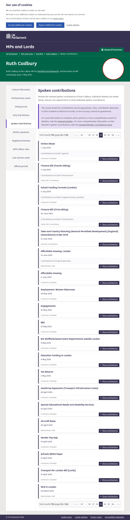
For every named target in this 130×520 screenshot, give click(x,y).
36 (113, 135)
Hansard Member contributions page (95, 125)
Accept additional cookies (20, 25)
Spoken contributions (21, 123)
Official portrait (21, 166)
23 (82, 135)
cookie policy (58, 19)
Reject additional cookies (50, 25)
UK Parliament (12, 54)
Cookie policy (66, 517)
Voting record (21, 106)
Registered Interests (21, 141)
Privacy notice (96, 517)
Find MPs (39, 54)
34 (105, 135)
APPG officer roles (21, 149)
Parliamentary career (21, 98)
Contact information (21, 89)
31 (93, 135)
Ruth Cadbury (51, 54)
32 (97, 135)
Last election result (21, 158)
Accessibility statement (114, 517)
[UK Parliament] (16, 36)
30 (89, 135)
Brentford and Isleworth (48, 71)
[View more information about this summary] (79, 151)
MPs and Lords (20, 46)
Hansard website (65, 121)
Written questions (21, 132)
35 (109, 135)
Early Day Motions (21, 115)
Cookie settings (73, 25)
